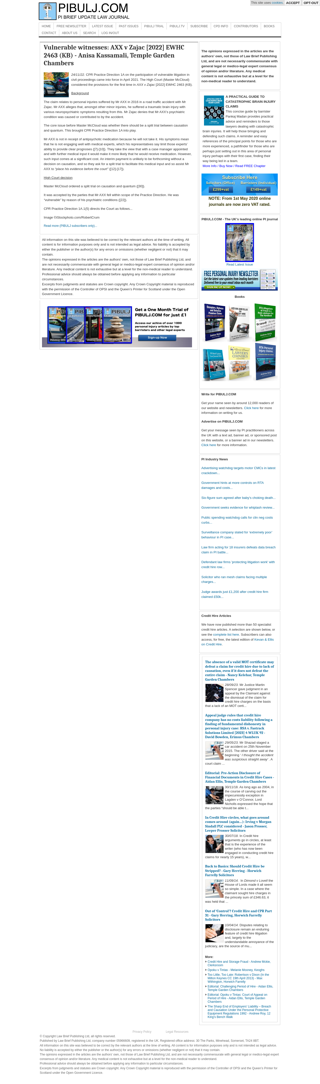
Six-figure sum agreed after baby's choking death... (239, 498)
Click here (251, 408)
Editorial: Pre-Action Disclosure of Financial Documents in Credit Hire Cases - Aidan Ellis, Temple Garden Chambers (239, 777)
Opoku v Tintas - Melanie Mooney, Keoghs (236, 970)
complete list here (226, 634)
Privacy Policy (141, 1031)
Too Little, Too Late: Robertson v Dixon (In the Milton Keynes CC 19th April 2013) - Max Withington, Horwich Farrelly (238, 978)
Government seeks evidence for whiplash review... (238, 507)
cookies (277, 3)
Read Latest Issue (239, 262)
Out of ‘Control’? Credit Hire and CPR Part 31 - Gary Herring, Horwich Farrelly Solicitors (238, 915)
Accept (293, 3)
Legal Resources (177, 1031)
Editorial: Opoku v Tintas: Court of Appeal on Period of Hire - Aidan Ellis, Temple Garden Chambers (238, 998)
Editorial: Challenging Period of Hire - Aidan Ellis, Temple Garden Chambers (240, 988)
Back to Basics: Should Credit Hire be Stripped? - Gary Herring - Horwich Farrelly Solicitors (235, 870)
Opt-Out (311, 3)
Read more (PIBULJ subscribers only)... (70, 226)
